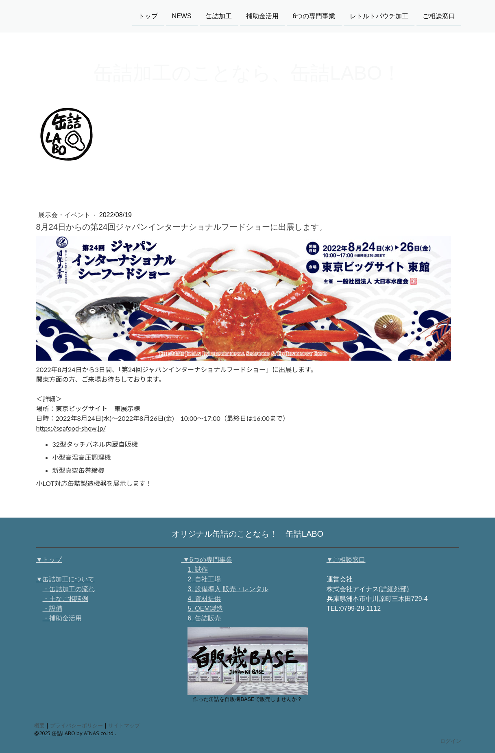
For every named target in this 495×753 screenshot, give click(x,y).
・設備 (52, 608)
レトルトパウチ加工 (379, 15)
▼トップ (49, 559)
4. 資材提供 (204, 598)
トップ (148, 15)
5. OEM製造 (205, 608)
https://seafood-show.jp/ (71, 428)
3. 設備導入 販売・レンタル (228, 588)
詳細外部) (395, 588)
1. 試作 (198, 569)
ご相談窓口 (439, 15)
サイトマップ (124, 725)
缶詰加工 (219, 15)
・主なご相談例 (65, 598)
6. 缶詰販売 (204, 618)
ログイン (450, 740)
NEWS (182, 15)
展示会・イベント (65, 214)
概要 (39, 725)
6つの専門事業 (314, 15)
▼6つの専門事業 (206, 559)
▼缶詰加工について (65, 579)
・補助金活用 (62, 618)
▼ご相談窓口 (346, 559)
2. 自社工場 (204, 579)
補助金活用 (262, 15)
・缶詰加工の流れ (69, 588)
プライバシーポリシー (76, 725)
